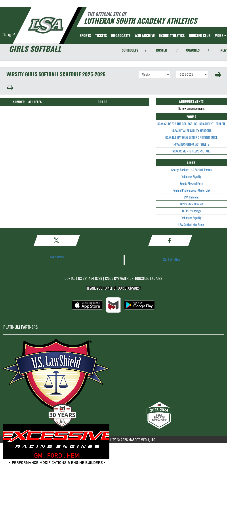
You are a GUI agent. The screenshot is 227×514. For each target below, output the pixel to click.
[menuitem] (101, 35)
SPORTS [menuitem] (85, 35)
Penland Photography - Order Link (191, 190)
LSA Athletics (171, 259)
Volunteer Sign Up (191, 176)
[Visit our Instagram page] (10, 35)
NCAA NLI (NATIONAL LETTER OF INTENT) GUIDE (191, 137)
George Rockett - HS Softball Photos (191, 169)
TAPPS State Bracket (191, 204)
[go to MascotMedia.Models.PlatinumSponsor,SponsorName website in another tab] (113, 379)
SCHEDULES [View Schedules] (130, 50)
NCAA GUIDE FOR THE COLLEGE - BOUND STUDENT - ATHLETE (191, 123)
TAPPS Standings (191, 210)
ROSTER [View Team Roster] (161, 50)
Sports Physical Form (191, 183)
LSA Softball (57, 256)
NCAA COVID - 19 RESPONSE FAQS (191, 151)
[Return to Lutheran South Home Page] (45, 25)
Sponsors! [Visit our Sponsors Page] (132, 288)
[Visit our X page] (5, 35)
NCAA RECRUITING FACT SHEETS (191, 144)
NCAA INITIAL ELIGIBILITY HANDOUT (191, 130)
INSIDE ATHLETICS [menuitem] (172, 35)
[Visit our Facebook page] (14, 35)
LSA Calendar (191, 197)
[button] (217, 74)
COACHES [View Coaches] (193, 50)
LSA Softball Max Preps (191, 224)
